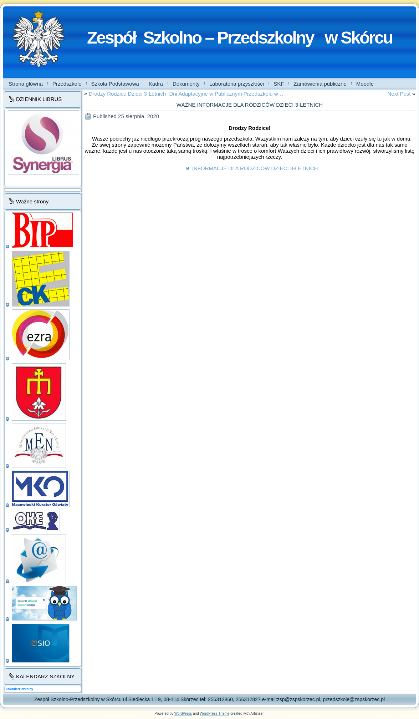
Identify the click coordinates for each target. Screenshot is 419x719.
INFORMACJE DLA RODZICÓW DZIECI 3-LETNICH (254, 168)
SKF (279, 84)
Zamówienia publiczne (319, 84)
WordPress (183, 713)
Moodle (365, 84)
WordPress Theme (214, 713)
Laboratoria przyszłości (236, 84)
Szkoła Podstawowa (115, 84)
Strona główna (26, 84)
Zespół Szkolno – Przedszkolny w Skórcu (239, 37)
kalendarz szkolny (19, 689)
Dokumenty (186, 84)
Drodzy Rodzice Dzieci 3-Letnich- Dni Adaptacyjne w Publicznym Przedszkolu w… (186, 94)
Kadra (156, 84)
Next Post (398, 94)
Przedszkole (67, 84)
